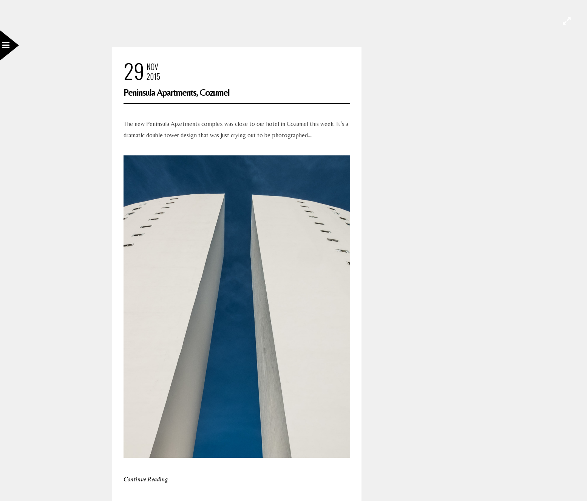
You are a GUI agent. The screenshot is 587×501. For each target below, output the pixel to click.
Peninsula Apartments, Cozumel (176, 92)
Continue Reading (146, 479)
